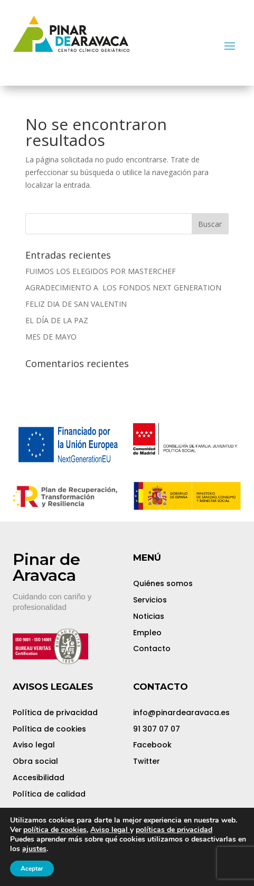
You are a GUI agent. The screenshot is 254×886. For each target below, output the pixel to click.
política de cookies (55, 830)
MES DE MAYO (51, 337)
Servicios (150, 600)
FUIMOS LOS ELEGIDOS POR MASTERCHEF (100, 271)
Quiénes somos (163, 583)
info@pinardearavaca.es (181, 712)
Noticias (148, 616)
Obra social (35, 761)
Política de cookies (49, 729)
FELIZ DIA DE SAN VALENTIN (76, 304)
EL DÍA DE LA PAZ (56, 320)
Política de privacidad (55, 712)
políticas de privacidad (174, 830)
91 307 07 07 (156, 729)
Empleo (147, 632)
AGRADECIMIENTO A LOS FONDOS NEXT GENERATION (123, 287)
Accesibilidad (38, 777)
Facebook (152, 744)
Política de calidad (49, 794)
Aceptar (32, 868)
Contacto (152, 648)
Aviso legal (34, 744)
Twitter (146, 761)
